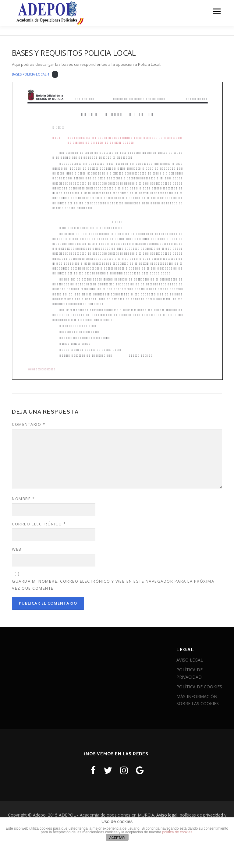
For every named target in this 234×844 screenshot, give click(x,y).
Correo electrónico (39, 524)
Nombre (23, 498)
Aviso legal (166, 815)
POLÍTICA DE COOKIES (199, 687)
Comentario (28, 424)
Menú (216, 11)
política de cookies (177, 832)
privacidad (213, 815)
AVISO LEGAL (189, 660)
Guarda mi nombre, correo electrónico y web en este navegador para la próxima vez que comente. (113, 584)
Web (17, 549)
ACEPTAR (117, 837)
